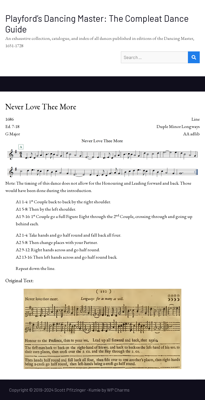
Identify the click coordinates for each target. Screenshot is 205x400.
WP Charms (118, 389)
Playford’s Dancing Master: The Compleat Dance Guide (97, 23)
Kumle (95, 389)
